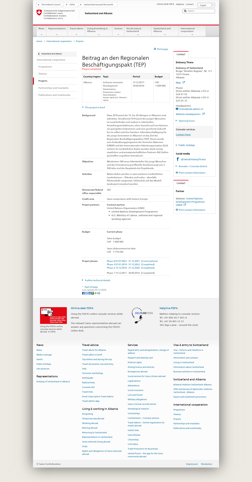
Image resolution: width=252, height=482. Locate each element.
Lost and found (135, 395)
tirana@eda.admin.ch (191, 108)
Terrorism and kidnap (92, 373)
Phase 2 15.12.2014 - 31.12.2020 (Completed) (131, 268)
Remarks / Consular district (192, 166)
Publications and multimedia (187, 428)
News (41, 31)
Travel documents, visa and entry (97, 364)
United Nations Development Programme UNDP (190, 202)
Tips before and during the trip (97, 359)
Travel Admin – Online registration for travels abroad (146, 424)
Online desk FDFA (82, 308)
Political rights (135, 362)
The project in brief (95, 107)
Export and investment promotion (189, 397)
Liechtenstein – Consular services (143, 418)
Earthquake (87, 378)
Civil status (133, 444)
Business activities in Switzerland (189, 372)
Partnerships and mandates (186, 423)
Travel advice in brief (92, 354)
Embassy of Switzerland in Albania (53, 381)
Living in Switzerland (183, 362)
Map (180, 82)
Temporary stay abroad (93, 418)
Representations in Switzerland (97, 437)
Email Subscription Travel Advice (97, 396)
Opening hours (186, 120)
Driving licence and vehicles (141, 367)
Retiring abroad (89, 428)
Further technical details (97, 280)
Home (39, 41)
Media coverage (44, 354)
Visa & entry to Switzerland (138, 31)
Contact (179, 54)
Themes (177, 414)
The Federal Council (51, 4)
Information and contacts (185, 358)
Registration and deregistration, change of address (148, 351)
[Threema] (92, 293)
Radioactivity (88, 382)
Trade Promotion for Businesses (143, 449)
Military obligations (137, 399)
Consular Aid (88, 387)
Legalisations (134, 381)
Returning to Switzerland (94, 432)
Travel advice (76, 31)
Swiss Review (134, 435)
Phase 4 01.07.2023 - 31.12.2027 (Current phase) (132, 261)
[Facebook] (83, 293)
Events (39, 359)
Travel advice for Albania (94, 350)
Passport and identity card (140, 358)
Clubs (84, 446)
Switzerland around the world (98, 4)
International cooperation (192, 31)
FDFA (72, 4)
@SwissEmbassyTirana (193, 159)
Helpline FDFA (169, 308)
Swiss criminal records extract (142, 404)
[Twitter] (86, 293)
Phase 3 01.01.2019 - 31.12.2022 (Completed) (131, 264)
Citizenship (133, 439)
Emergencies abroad (137, 372)
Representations (56, 31)
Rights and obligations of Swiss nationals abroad (102, 452)
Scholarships (134, 413)
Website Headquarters (190, 114)
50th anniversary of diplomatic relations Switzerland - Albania (192, 391)
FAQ (84, 368)
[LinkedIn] (89, 293)
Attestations (134, 385)
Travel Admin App (90, 401)
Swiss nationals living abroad (96, 442)
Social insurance (135, 390)
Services (118, 31)
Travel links (87, 392)
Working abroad (90, 423)
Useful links (133, 430)
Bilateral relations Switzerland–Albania (192, 384)
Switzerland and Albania (165, 31)
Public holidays (187, 145)
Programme (179, 410)
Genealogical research (138, 409)
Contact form (183, 134)
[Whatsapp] (95, 293)
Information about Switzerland (188, 367)
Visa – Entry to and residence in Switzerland (188, 351)
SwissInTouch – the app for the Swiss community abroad (145, 455)
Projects (177, 419)
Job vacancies (42, 368)
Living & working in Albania (98, 31)
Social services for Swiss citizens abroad (147, 376)
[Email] (98, 293)
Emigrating (87, 414)
